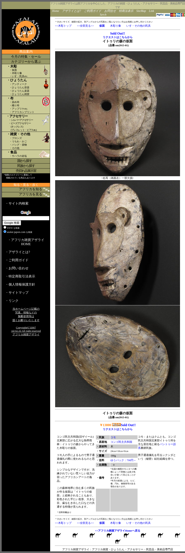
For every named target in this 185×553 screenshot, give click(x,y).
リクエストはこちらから (118, 37)
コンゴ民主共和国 (121, 441)
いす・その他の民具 (138, 25)
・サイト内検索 (17, 203)
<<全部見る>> (85, 25)
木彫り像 (115, 25)
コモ (113, 437)
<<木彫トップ (63, 25)
